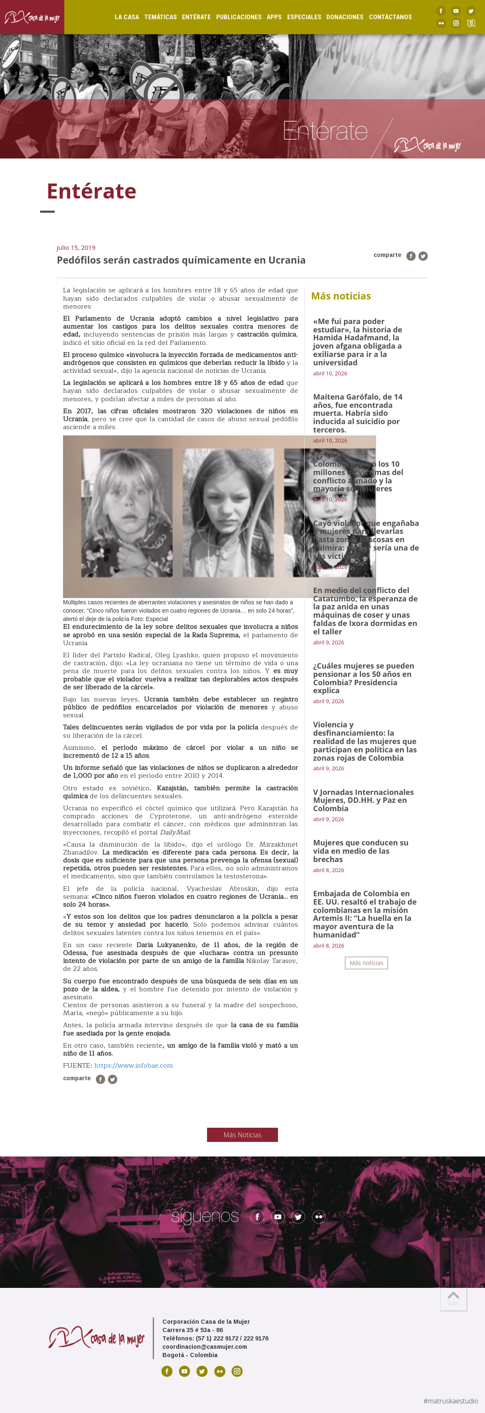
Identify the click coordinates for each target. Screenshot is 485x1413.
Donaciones (337, 17)
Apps (266, 17)
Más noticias (367, 963)
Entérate (188, 17)
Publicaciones (230, 17)
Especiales (296, 17)
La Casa (119, 17)
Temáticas (152, 17)
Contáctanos (382, 17)
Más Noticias (243, 1134)
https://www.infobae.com (133, 1065)
